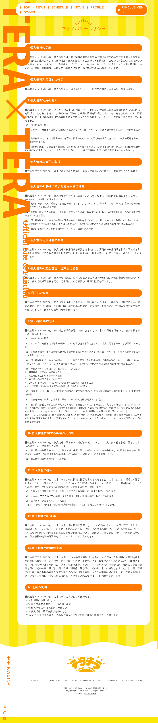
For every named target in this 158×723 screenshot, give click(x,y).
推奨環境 (133, 687)
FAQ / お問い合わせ (56, 687)
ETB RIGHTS (90, 700)
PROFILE (97, 7)
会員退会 (143, 687)
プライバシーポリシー (116, 687)
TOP (26, 7)
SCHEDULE (59, 7)
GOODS (29, 12)
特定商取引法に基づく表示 (91, 687)
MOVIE (79, 7)
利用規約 (72, 687)
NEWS (40, 7)
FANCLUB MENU (132, 10)
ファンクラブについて (34, 687)
